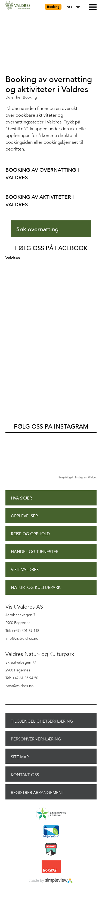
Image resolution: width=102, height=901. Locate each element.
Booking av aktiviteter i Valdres (39, 201)
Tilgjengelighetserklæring (42, 721)
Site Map (20, 757)
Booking (53, 7)
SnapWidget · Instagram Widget (77, 477)
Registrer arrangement (37, 792)
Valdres (12, 258)
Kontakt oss (25, 774)
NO (69, 7)
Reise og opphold (30, 534)
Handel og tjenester (34, 552)
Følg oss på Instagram (51, 426)
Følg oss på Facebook (51, 248)
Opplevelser (24, 516)
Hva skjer (21, 498)
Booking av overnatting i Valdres (42, 174)
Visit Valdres (25, 570)
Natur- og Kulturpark (36, 588)
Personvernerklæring (36, 739)
